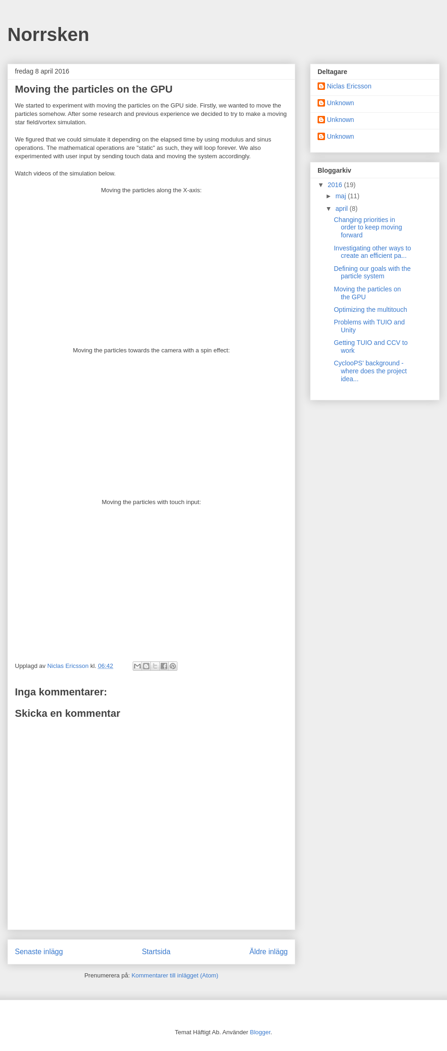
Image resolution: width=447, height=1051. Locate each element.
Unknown (340, 103)
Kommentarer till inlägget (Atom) (174, 975)
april (342, 208)
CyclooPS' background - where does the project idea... (370, 371)
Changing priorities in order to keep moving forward (368, 227)
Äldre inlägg (269, 952)
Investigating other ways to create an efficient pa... (372, 252)
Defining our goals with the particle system (372, 272)
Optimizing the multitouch (370, 309)
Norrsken (48, 34)
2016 (336, 185)
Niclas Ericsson (349, 86)
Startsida (156, 952)
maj (341, 196)
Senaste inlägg (39, 952)
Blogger (260, 1032)
